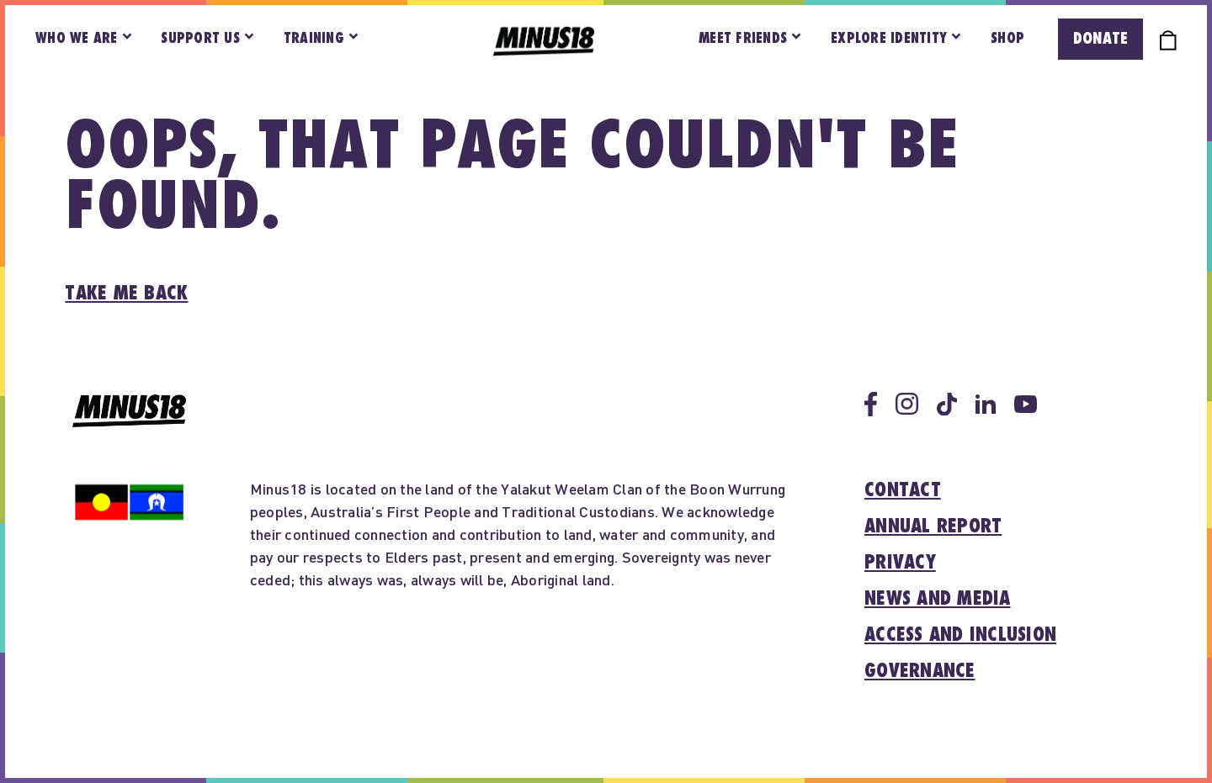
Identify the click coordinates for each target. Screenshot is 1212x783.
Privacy (900, 562)
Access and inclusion (960, 635)
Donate (1100, 38)
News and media (937, 599)
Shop (1007, 38)
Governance (919, 671)
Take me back (126, 293)
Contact (902, 490)
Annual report (933, 526)
